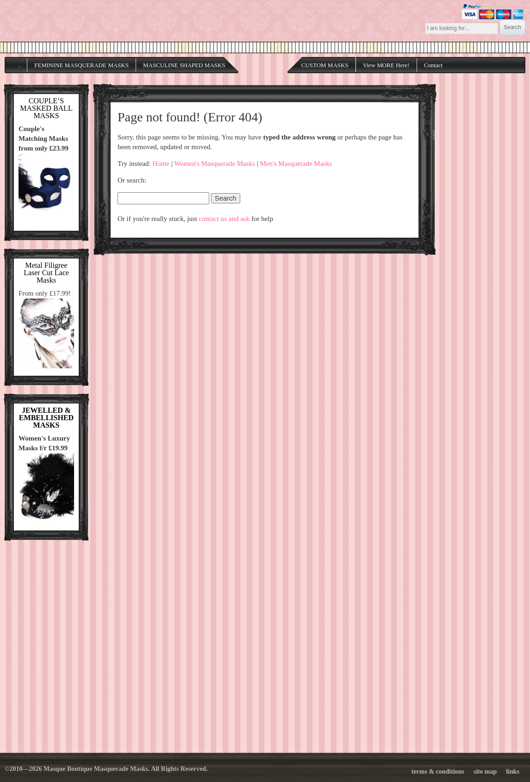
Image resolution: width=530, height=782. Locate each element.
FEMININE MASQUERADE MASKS (81, 65)
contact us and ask (224, 218)
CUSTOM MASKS (325, 65)
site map (485, 771)
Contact (433, 65)
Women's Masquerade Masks (214, 163)
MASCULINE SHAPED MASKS (184, 65)
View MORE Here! (386, 65)
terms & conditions (438, 771)
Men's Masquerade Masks (296, 163)
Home (160, 163)
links (512, 771)
